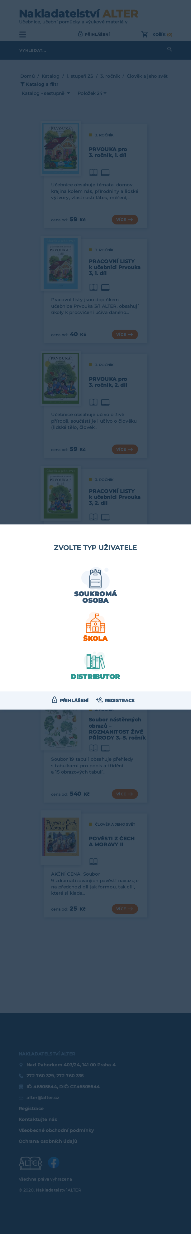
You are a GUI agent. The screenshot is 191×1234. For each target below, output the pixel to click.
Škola (95, 638)
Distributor (95, 677)
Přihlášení (74, 700)
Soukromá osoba (95, 597)
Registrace (120, 700)
